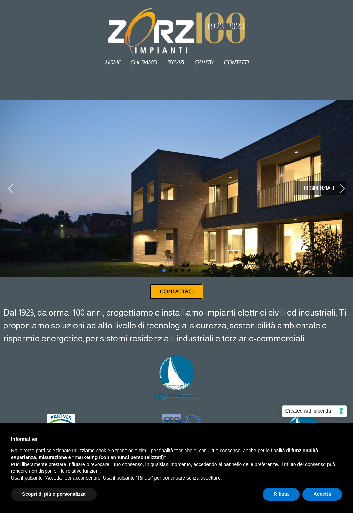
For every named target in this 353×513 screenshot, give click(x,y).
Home (112, 62)
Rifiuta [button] (281, 494)
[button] (10, 188)
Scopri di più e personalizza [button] (53, 494)
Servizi (175, 62)
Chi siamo (143, 62)
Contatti (235, 62)
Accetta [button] (322, 494)
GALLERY (203, 62)
